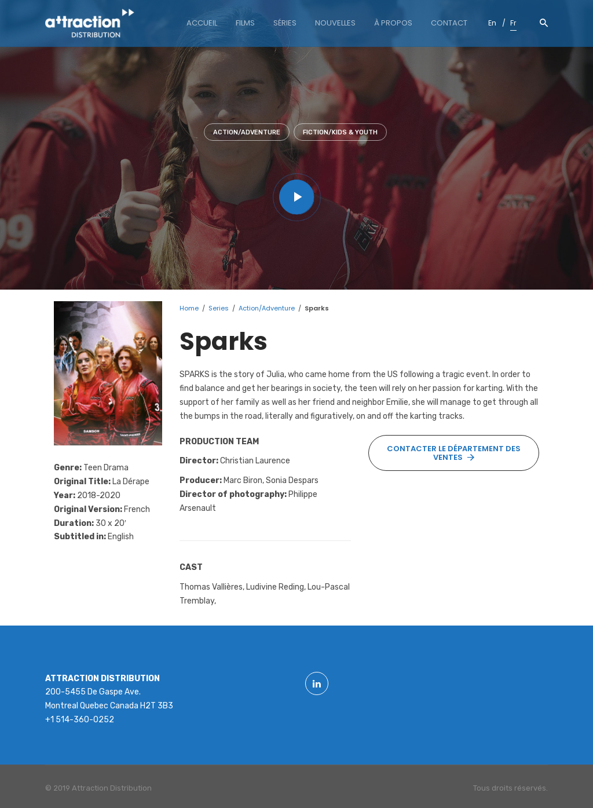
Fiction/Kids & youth (340, 132)
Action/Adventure (246, 132)
